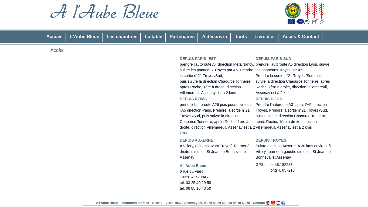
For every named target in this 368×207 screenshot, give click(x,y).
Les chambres (122, 36)
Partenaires (182, 36)
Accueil (54, 36)
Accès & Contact (301, 36)
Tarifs (241, 36)
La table (153, 36)
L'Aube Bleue (84, 36)
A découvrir (214, 36)
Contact (259, 203)
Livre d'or (264, 36)
